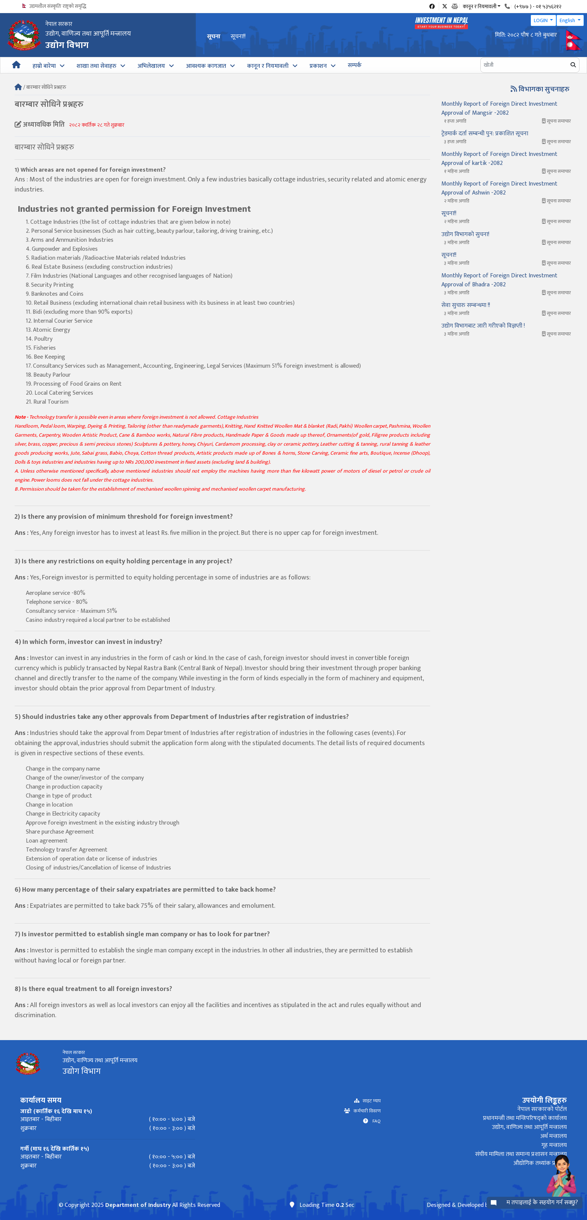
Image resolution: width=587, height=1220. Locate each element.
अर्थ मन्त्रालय (553, 1136)
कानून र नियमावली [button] (479, 6)
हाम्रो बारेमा (44, 66)
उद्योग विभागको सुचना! (465, 234)
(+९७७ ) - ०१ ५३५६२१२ (538, 6)
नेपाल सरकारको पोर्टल (542, 1109)
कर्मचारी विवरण (365, 1111)
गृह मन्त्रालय (554, 1145)
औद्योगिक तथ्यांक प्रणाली (540, 1163)
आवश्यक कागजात (206, 66)
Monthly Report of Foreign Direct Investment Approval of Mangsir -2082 (499, 108)
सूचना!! (238, 36)
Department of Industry (138, 1205)
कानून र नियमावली (268, 66)
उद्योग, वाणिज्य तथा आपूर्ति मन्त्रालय (529, 1127)
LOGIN (541, 20)
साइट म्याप (370, 1101)
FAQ (374, 1121)
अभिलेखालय (151, 66)
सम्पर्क (355, 65)
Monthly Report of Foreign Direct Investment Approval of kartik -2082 (499, 158)
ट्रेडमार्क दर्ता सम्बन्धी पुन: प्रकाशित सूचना (484, 134)
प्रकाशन (318, 66)
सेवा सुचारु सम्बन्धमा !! (465, 305)
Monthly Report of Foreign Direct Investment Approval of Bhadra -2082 (499, 280)
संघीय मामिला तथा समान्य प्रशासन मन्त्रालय (521, 1154)
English (568, 20)
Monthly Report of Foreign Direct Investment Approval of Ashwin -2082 (499, 188)
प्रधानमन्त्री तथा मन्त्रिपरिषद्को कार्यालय (525, 1118)
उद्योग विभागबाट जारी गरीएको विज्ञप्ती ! (483, 326)
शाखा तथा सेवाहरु (96, 66)
